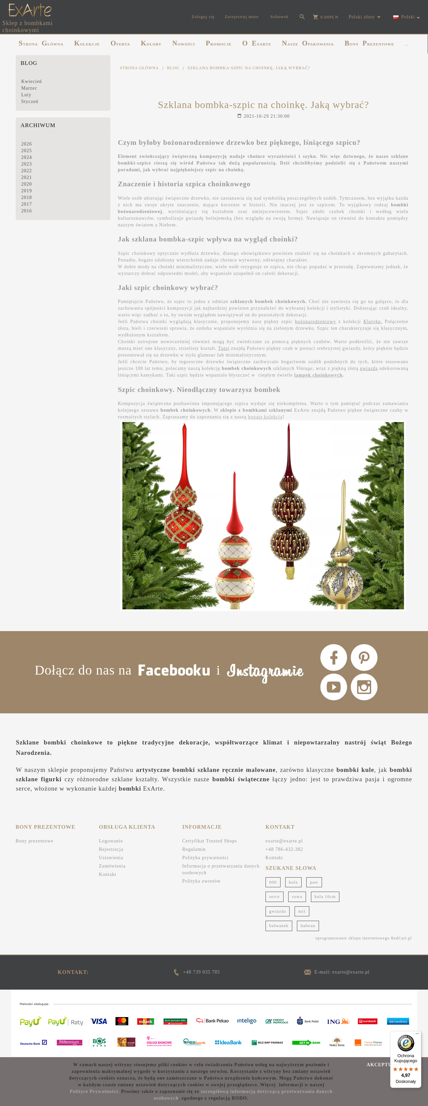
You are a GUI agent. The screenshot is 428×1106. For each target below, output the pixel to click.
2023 (26, 164)
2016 (26, 210)
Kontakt (107, 874)
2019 (26, 190)
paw (314, 882)
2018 (26, 197)
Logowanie (111, 840)
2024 (26, 157)
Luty (26, 94)
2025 (26, 150)
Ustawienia (111, 857)
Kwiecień (31, 81)
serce (274, 896)
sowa (297, 896)
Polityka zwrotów (201, 881)
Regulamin (194, 849)
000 (273, 882)
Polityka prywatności (205, 857)
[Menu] (417, 1035)
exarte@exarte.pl (284, 840)
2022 (26, 170)
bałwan (308, 925)
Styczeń (29, 101)
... (407, 44)
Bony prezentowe (35, 840)
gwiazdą (369, 368)
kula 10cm (325, 896)
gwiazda (277, 911)
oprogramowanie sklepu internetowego (352, 938)
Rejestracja (111, 849)
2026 (26, 143)
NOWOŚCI (183, 43)
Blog (29, 63)
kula (293, 882)
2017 (26, 204)
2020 (26, 184)
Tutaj (223, 348)
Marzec (29, 88)
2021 (26, 177)
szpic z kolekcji (331, 321)
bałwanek (279, 925)
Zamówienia (112, 866)
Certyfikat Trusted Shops (209, 840)
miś (302, 911)
